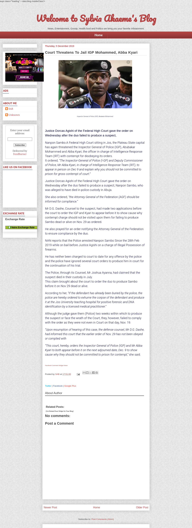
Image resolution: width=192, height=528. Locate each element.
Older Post (142, 507)
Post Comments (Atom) (102, 519)
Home (98, 35)
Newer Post (50, 507)
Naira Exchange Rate (21, 227)
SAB (11, 108)
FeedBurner (19, 154)
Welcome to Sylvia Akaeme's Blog (96, 18)
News (66, 365)
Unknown (14, 114)
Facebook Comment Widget (54, 365)
